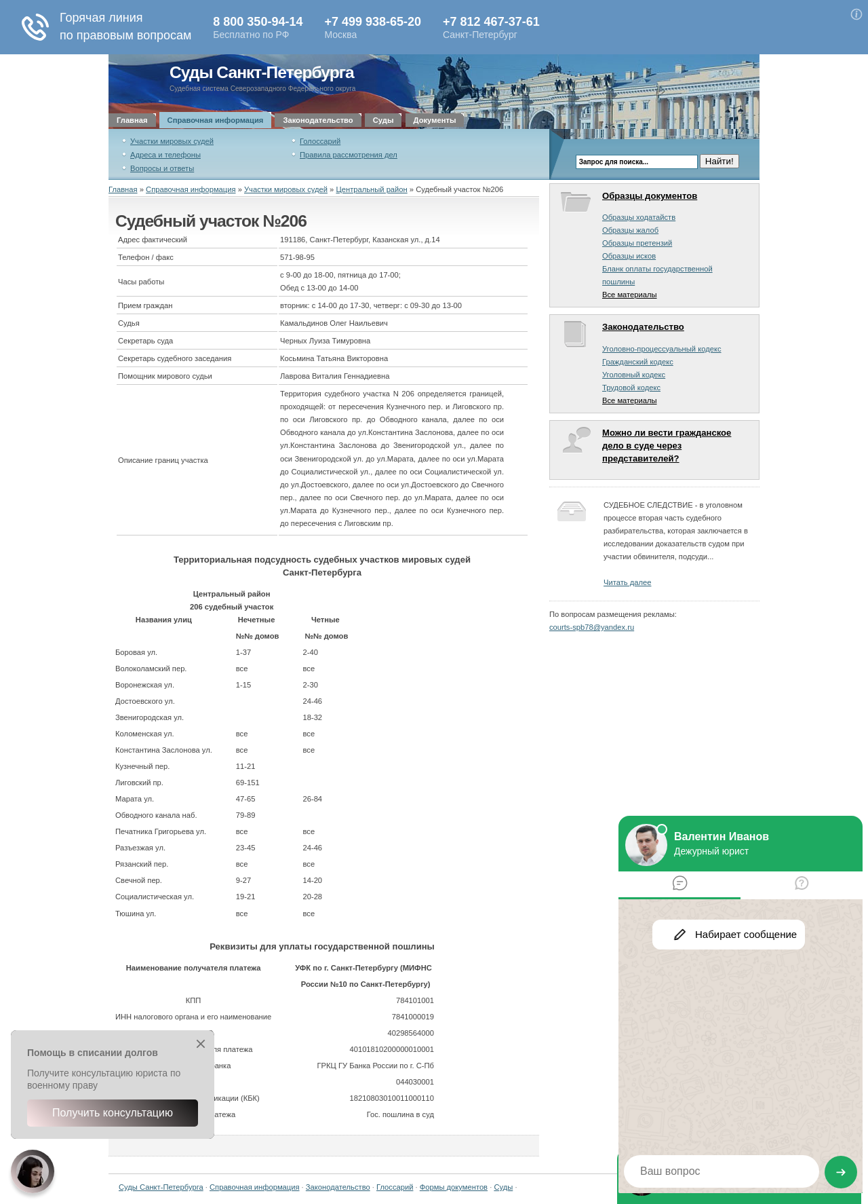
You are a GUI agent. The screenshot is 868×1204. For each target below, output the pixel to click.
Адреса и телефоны (165, 155)
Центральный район (371, 189)
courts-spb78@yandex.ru (591, 627)
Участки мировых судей (172, 141)
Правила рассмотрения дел (348, 155)
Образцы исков (629, 256)
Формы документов (454, 1187)
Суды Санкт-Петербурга (262, 72)
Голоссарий (320, 141)
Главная (132, 120)
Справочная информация (215, 120)
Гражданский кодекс (637, 362)
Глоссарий (394, 1187)
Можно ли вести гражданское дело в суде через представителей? (666, 446)
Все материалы (629, 294)
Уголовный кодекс (633, 375)
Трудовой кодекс (631, 387)
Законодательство (318, 120)
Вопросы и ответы (162, 168)
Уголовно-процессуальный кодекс (662, 349)
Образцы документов (649, 196)
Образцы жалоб (630, 230)
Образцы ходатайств (638, 217)
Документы (435, 120)
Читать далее (627, 582)
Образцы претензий (637, 243)
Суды (383, 120)
